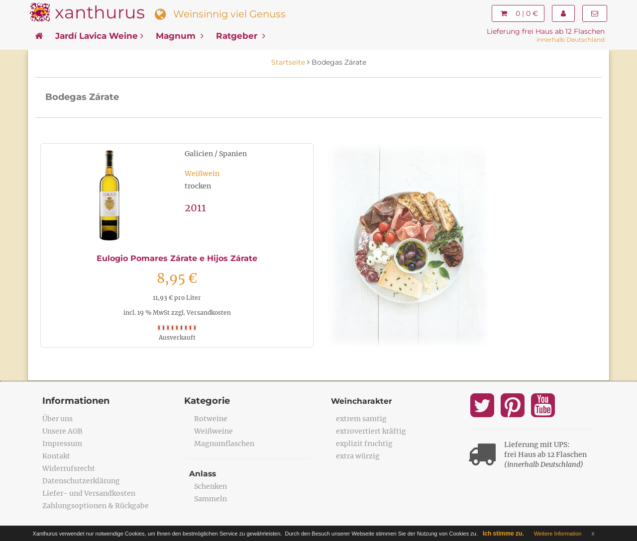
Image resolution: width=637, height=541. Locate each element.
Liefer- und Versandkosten (88, 493)
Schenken (210, 486)
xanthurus (100, 12)
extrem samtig (361, 418)
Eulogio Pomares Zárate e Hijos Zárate (177, 258)
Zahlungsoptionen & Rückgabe (95, 505)
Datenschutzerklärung (81, 480)
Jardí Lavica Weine (99, 36)
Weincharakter (362, 401)
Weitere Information (558, 534)
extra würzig (358, 455)
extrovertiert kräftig (371, 431)
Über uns (57, 418)
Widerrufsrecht (68, 468)
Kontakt (56, 455)
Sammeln (210, 498)
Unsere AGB (62, 431)
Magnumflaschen (224, 443)
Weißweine (213, 431)
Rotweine (210, 418)
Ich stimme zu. (503, 533)
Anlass (203, 473)
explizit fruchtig (364, 443)
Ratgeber (240, 36)
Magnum (180, 36)
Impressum (62, 443)
